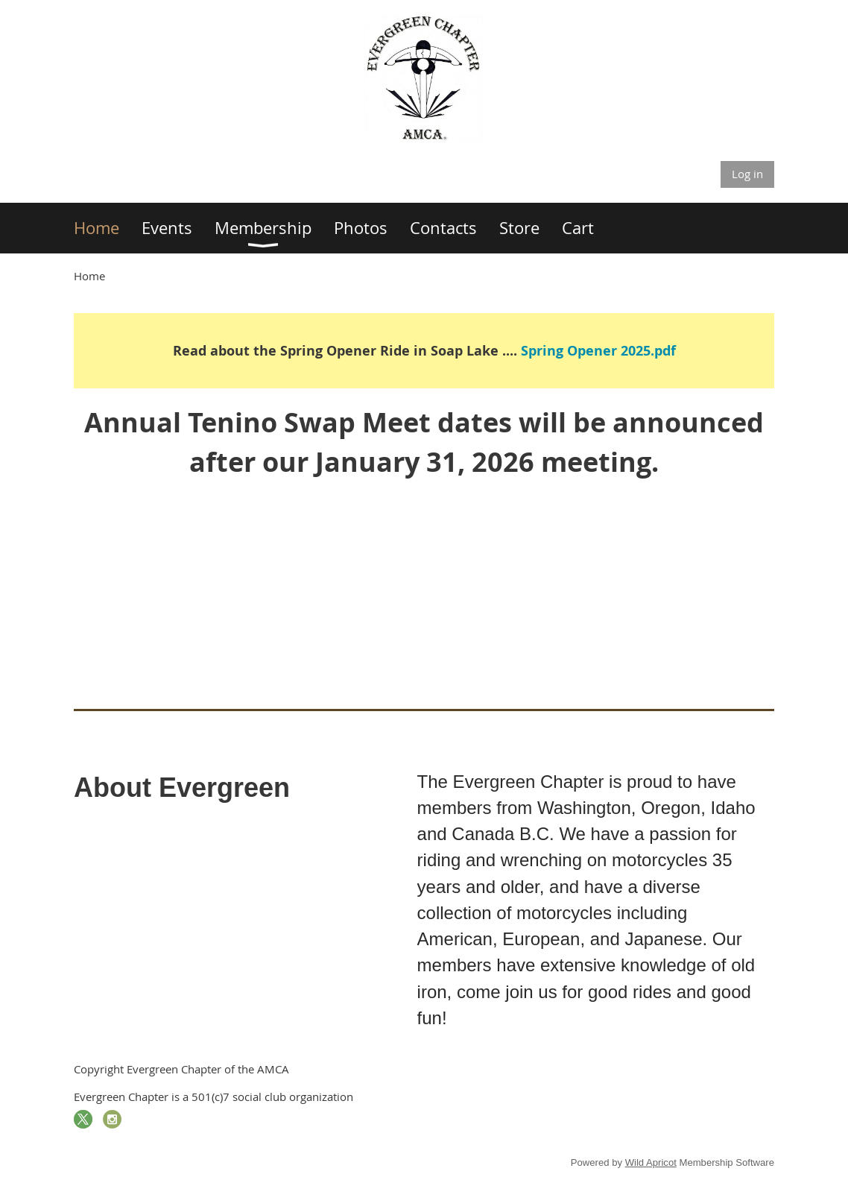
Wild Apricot (651, 1162)
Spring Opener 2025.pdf (598, 350)
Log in (747, 173)
